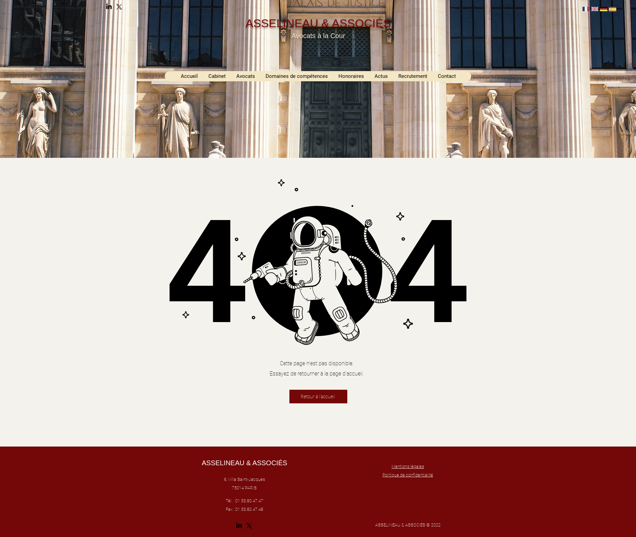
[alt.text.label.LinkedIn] (109, 6)
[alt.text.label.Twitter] (119, 6)
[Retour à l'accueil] (318, 396)
